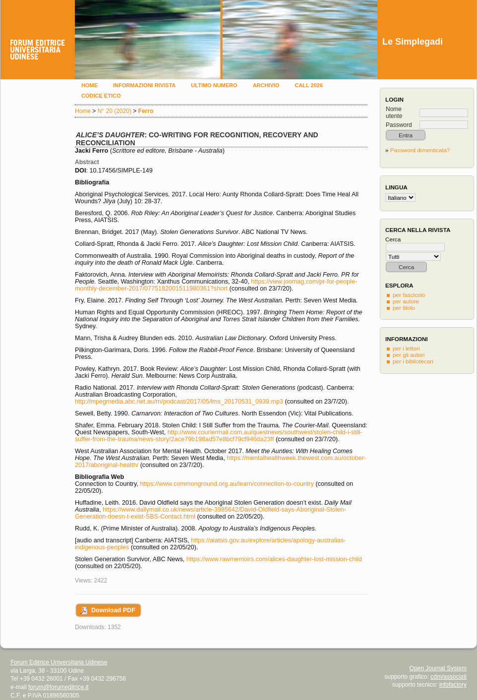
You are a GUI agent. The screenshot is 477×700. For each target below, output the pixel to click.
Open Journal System (438, 668)
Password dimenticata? (420, 150)
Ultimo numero (214, 85)
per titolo (404, 307)
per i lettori (406, 348)
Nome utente (394, 112)
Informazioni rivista (144, 85)
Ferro (146, 111)
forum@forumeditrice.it (58, 687)
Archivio (266, 85)
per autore (406, 301)
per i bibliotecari (413, 361)
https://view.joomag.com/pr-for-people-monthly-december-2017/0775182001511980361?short (216, 285)
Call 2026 (309, 85)
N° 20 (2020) (114, 111)
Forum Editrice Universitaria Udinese (58, 662)
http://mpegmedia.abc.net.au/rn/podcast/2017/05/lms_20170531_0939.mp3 (179, 401)
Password (399, 124)
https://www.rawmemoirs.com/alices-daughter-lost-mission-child (274, 559)
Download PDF (113, 610)
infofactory (453, 684)
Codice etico (100, 96)
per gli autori (408, 354)
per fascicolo (409, 295)
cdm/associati (448, 676)
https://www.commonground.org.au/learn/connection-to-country (227, 483)
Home (89, 85)
